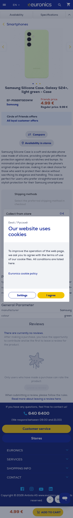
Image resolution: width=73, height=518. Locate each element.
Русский (22, 222)
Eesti (11, 222)
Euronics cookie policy (23, 273)
